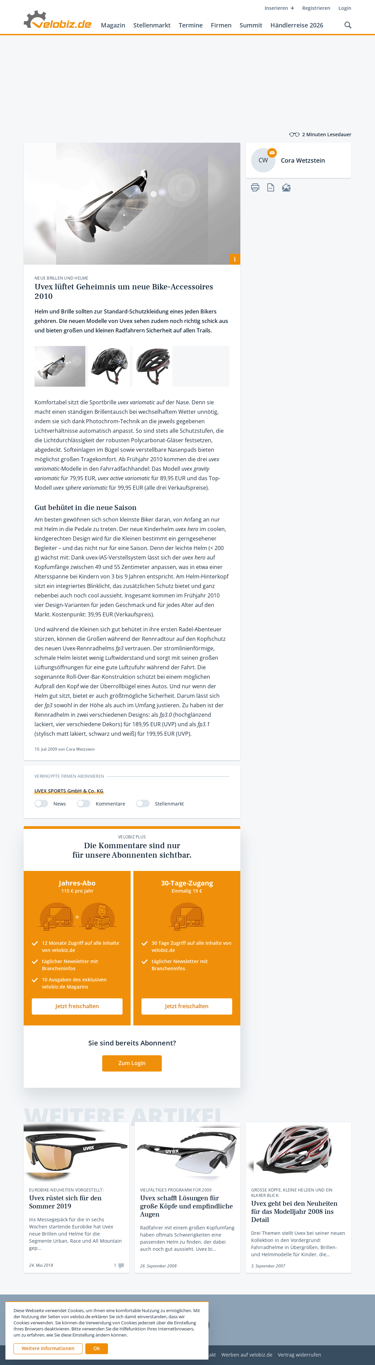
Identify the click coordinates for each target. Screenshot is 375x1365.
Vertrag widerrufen (299, 1355)
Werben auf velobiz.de (246, 1355)
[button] (96, 1348)
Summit (251, 25)
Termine (191, 25)
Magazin (113, 25)
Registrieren (316, 8)
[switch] (41, 803)
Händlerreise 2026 (296, 25)
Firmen (221, 25)
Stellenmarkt (152, 25)
